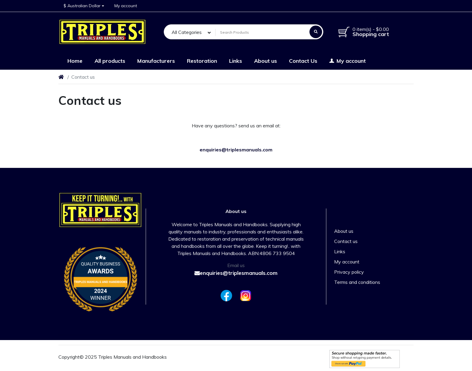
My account (346, 262)
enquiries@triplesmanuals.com (236, 272)
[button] (83, 5)
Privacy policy (349, 272)
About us (343, 231)
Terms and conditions (357, 282)
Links (339, 251)
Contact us (346, 241)
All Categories (187, 32)
